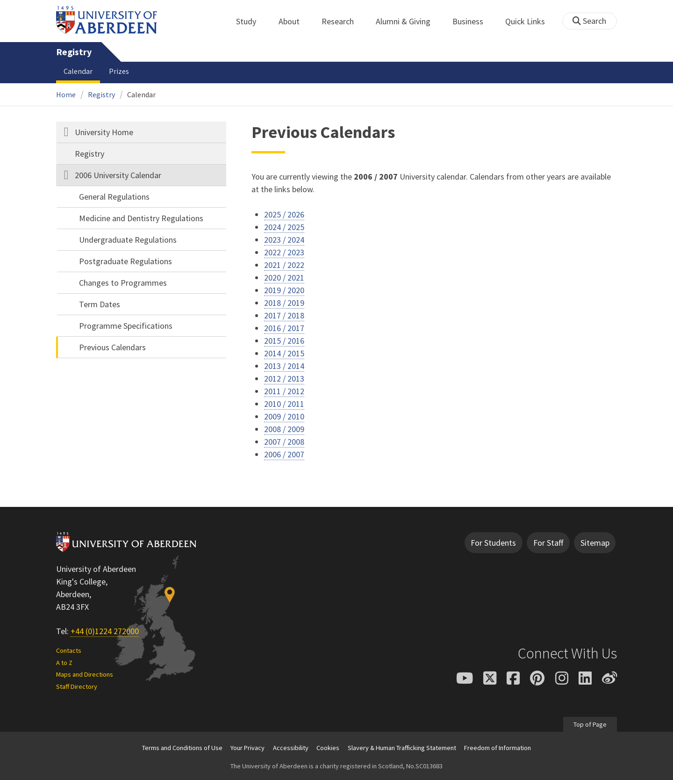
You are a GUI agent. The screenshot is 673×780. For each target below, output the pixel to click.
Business (473, 21)
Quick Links (530, 21)
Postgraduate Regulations (125, 261)
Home (66, 94)
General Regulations (114, 196)
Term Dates (99, 304)
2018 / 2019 (284, 302)
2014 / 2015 (284, 353)
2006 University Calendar (118, 175)
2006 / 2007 (284, 454)
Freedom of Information (497, 748)
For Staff (548, 542)
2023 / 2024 (284, 239)
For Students (493, 542)
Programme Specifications (125, 325)
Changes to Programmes (123, 282)
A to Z (64, 662)
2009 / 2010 (284, 416)
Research (343, 21)
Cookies (327, 748)
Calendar (78, 71)
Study (251, 21)
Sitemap (594, 542)
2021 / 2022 (284, 265)
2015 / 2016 (284, 340)
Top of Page (590, 724)
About (294, 21)
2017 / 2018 (284, 315)
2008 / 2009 (284, 429)
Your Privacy (247, 748)
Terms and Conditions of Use (182, 748)
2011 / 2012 (284, 391)
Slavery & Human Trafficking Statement (402, 748)
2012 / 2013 (284, 378)
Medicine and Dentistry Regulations (141, 218)
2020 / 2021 (284, 277)
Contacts (68, 650)
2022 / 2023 (284, 252)
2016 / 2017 (284, 328)
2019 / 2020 (284, 290)
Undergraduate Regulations (128, 239)
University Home (104, 132)
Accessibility (290, 748)
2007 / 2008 (284, 441)
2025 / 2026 (284, 214)
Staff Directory (76, 686)
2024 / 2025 (284, 227)
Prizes (119, 71)
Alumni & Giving (408, 21)
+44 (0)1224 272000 (105, 631)
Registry (74, 52)
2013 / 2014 (284, 366)
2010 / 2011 (284, 403)
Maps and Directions (84, 674)
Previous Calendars (112, 347)
